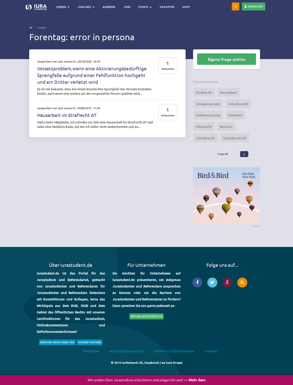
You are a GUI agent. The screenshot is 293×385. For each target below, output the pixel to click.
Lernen (62, 7)
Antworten (167, 68)
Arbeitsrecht (238, 103)
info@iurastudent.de (146, 316)
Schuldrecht (205, 138)
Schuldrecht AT (235, 138)
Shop (186, 7)
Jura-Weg (86, 7)
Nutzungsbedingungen (126, 351)
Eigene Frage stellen (226, 59)
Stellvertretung (208, 115)
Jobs (126, 7)
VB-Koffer (167, 7)
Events (145, 7)
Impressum (91, 351)
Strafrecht (204, 92)
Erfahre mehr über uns (57, 342)
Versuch (226, 126)
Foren (41, 27)
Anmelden (253, 6)
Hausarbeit (228, 92)
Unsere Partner (89, 342)
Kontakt (211, 351)
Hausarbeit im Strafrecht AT (67, 115)
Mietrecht (204, 126)
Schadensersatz (208, 103)
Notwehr (235, 115)
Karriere (109, 7)
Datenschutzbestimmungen (174, 351)
